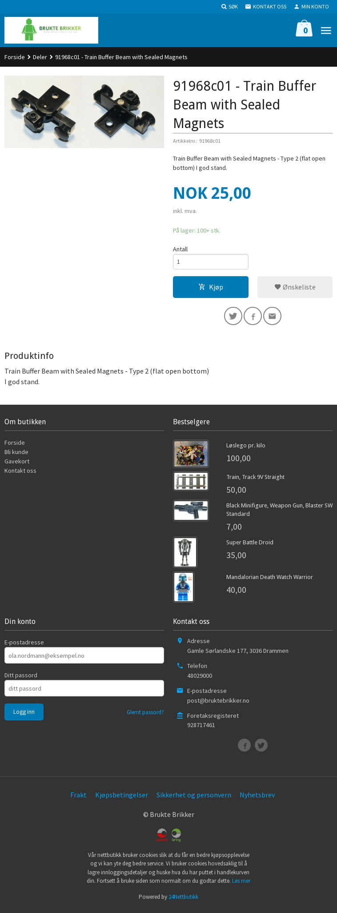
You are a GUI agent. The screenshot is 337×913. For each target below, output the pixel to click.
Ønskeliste (295, 288)
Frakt (78, 797)
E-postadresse (24, 645)
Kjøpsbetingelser (121, 797)
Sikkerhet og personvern (193, 797)
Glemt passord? (145, 715)
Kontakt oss (20, 474)
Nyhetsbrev (257, 797)
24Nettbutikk (183, 900)
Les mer (241, 884)
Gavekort (16, 464)
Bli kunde (16, 455)
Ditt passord (20, 678)
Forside (14, 57)
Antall (180, 249)
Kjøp (210, 288)
